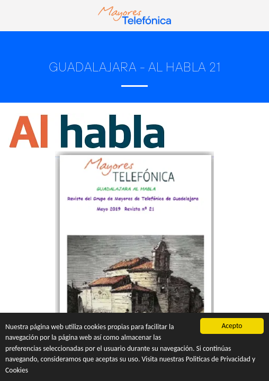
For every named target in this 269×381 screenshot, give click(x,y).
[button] (12, 15)
